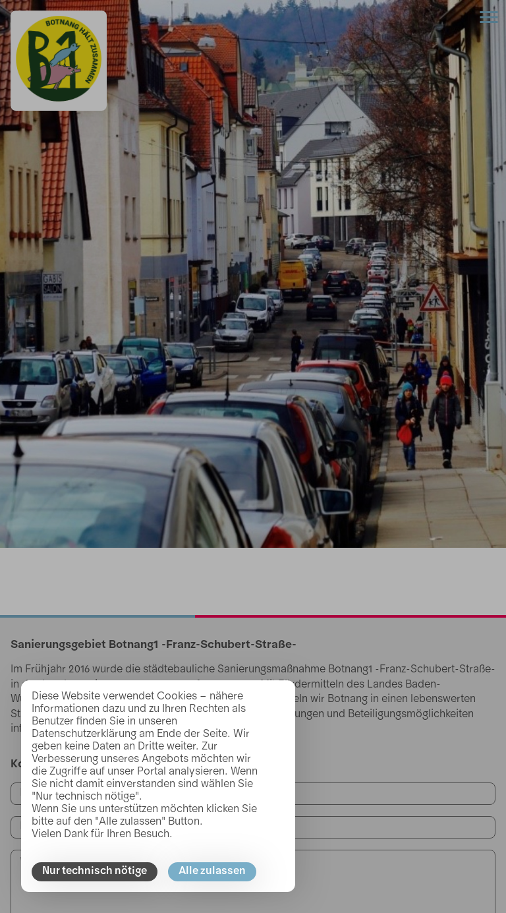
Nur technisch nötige (94, 871)
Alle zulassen (212, 871)
